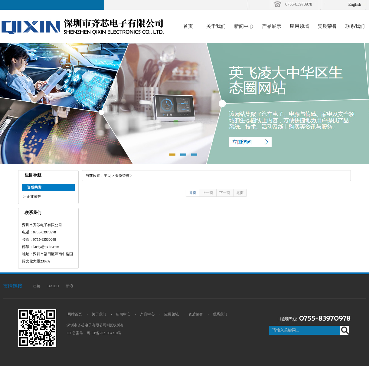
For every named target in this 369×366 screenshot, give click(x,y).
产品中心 (147, 314)
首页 (188, 26)
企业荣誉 (34, 196)
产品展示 (271, 26)
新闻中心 (243, 26)
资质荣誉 (327, 26)
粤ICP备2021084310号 (104, 333)
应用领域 (299, 26)
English (354, 4)
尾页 (239, 193)
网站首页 (74, 314)
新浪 (69, 286)
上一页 (207, 193)
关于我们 (216, 26)
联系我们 (355, 26)
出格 (37, 286)
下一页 (224, 193)
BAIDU (53, 286)
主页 (107, 175)
